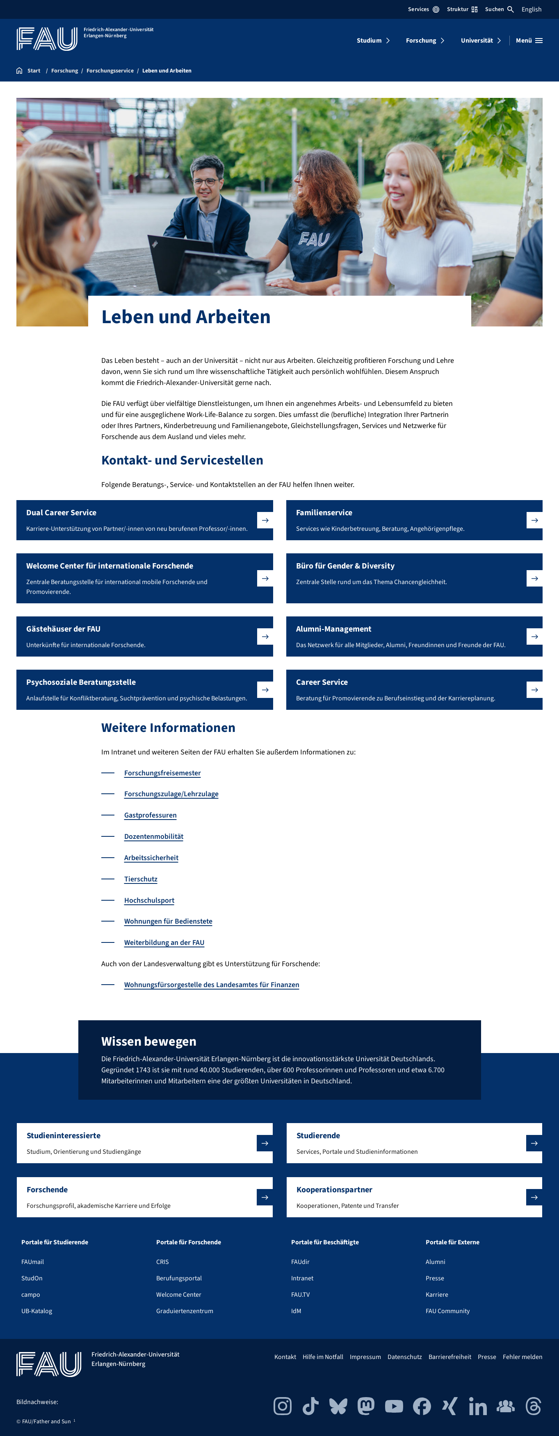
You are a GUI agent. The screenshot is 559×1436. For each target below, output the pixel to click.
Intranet (302, 1275)
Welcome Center (178, 1291)
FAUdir (300, 1258)
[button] (144, 520)
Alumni (435, 1258)
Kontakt (285, 1353)
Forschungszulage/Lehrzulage (171, 794)
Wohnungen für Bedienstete (168, 919)
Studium (369, 40)
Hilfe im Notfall (323, 1353)
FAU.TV (300, 1291)
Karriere (437, 1291)
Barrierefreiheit (450, 1353)
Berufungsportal (179, 1275)
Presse (435, 1275)
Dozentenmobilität (154, 836)
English (532, 9)
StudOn (32, 1275)
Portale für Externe (452, 1238)
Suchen (499, 9)
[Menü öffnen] (529, 41)
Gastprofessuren (150, 815)
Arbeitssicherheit (151, 857)
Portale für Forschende (188, 1238)
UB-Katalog (36, 1307)
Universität (477, 40)
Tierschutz (141, 877)
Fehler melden (523, 1353)
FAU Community (448, 1307)
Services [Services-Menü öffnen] (423, 9)
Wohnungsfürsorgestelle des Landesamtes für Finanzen (212, 982)
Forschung (421, 40)
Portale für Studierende (54, 1238)
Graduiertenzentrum (184, 1307)
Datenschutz (405, 1353)
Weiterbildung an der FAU (164, 940)
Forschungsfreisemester (162, 773)
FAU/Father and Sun (46, 1418)
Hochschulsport (149, 898)
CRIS (162, 1258)
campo (30, 1291)
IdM (296, 1307)
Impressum (365, 1353)
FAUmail (32, 1258)
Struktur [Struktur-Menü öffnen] (462, 9)
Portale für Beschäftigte (325, 1238)
